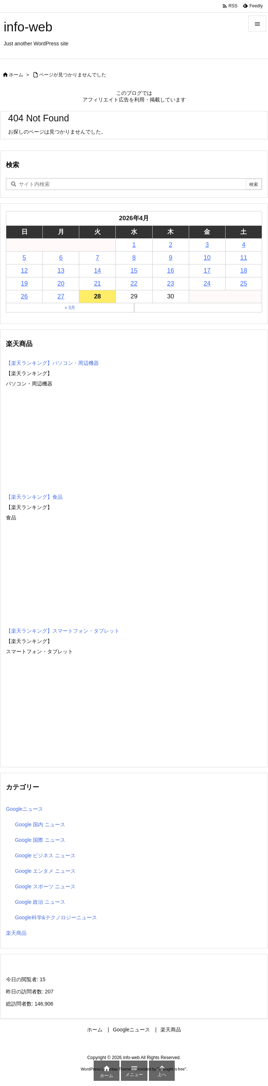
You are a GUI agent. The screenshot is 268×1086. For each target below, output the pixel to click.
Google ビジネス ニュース (45, 855)
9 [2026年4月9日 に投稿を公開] (170, 257)
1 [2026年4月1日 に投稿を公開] (134, 244)
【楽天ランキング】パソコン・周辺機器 (52, 363)
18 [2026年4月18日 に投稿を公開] (243, 270)
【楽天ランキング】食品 (34, 497)
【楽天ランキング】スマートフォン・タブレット (62, 631)
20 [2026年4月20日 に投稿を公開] (61, 283)
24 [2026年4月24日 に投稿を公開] (206, 283)
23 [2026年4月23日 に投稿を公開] (170, 283)
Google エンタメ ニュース (45, 871)
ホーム (16, 74)
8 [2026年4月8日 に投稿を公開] (134, 257)
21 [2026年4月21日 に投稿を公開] (97, 283)
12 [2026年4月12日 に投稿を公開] (24, 270)
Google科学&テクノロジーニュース (56, 917)
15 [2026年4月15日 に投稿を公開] (134, 270)
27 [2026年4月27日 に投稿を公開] (61, 296)
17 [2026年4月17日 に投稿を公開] (206, 270)
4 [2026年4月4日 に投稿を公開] (243, 244)
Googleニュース (24, 809)
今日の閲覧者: (23, 979)
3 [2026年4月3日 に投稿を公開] (207, 244)
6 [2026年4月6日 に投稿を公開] (60, 257)
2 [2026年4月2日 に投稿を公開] (170, 244)
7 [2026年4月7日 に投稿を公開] (97, 257)
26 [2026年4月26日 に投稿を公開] (24, 296)
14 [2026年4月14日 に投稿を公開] (97, 270)
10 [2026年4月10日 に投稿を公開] (206, 257)
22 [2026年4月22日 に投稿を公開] (134, 283)
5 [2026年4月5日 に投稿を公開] (24, 257)
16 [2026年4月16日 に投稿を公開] (170, 270)
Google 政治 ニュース (40, 902)
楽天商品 (16, 933)
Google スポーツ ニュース (45, 886)
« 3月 (70, 307)
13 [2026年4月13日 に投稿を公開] (61, 270)
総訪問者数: (20, 1004)
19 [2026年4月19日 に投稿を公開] (24, 283)
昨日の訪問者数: (25, 992)
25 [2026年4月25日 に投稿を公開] (243, 283)
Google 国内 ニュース (40, 824)
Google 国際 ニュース (40, 840)
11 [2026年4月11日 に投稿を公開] (243, 257)
